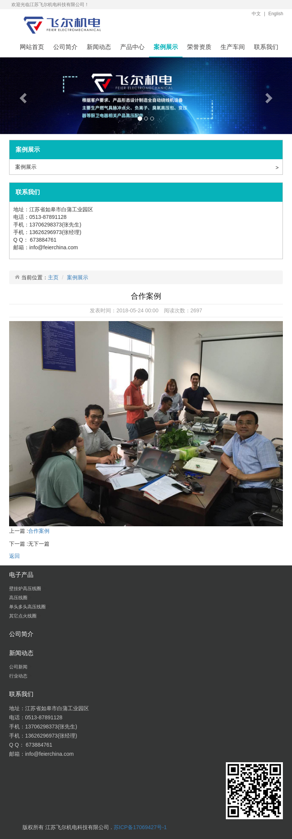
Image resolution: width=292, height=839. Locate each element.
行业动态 (19, 676)
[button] (22, 95)
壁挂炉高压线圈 (25, 588)
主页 (53, 277)
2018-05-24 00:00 (137, 310)
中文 (256, 13)
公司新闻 (19, 667)
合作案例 (38, 531)
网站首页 (32, 47)
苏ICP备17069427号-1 (140, 827)
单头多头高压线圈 (28, 606)
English (275, 13)
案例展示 (166, 47)
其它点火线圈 (23, 616)
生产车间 (233, 47)
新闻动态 (99, 47)
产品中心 (132, 47)
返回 (14, 556)
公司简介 (65, 47)
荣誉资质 (199, 47)
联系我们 (266, 47)
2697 (196, 310)
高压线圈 (19, 597)
